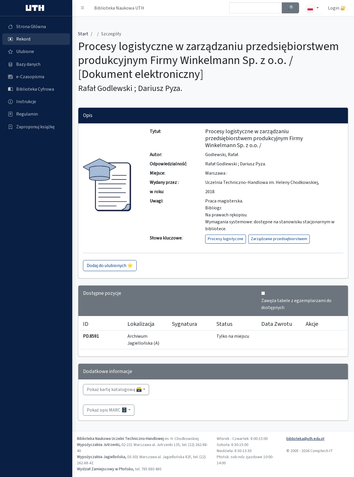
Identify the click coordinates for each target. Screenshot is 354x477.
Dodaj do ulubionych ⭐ (110, 265)
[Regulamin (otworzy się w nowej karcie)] (36, 114)
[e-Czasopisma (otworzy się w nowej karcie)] (36, 77)
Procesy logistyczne (225, 239)
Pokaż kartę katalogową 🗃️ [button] (114, 389)
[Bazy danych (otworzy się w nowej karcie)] (36, 64)
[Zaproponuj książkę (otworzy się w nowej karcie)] (36, 127)
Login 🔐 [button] (337, 8)
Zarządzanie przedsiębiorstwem (279, 239)
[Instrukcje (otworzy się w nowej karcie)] (36, 101)
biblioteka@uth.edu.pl (305, 439)
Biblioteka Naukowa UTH (119, 8)
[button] (83, 8)
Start (83, 34)
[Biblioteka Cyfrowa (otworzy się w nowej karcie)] (36, 89)
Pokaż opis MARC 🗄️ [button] (107, 410)
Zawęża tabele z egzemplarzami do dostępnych (296, 304)
